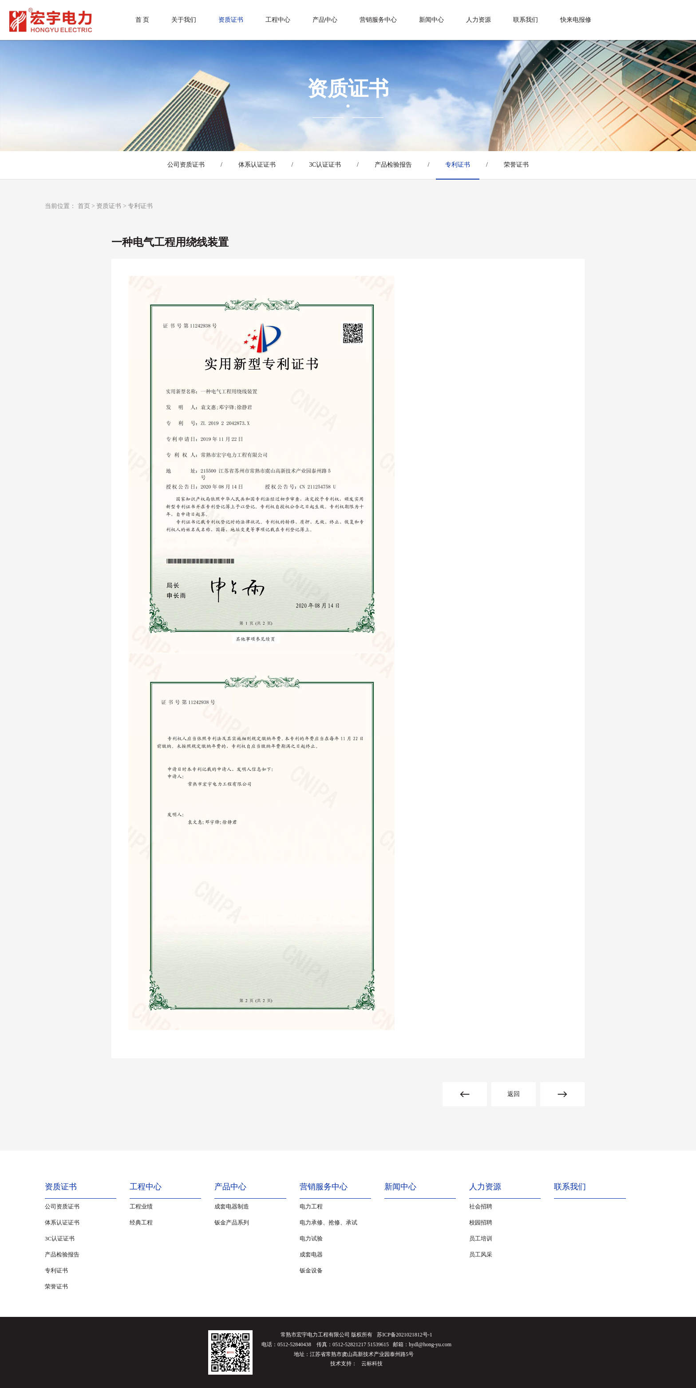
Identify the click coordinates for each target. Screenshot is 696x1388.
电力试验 (311, 1238)
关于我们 (183, 19)
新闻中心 (431, 19)
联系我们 (525, 19)
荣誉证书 (521, 164)
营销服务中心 (378, 19)
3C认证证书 (324, 164)
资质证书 (230, 19)
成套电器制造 (231, 1206)
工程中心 (277, 19)
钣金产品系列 (231, 1222)
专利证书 (460, 164)
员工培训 (480, 1238)
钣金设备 (311, 1270)
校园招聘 (480, 1222)
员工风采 (480, 1254)
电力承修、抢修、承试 (328, 1222)
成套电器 (311, 1254)
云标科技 (372, 1363)
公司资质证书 (181, 164)
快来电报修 (575, 19)
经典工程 (141, 1222)
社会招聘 (480, 1206)
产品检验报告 (394, 164)
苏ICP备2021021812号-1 (404, 1335)
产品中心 (324, 19)
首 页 (142, 19)
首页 (84, 206)
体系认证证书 (254, 164)
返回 (513, 1094)
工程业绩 (141, 1206)
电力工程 (311, 1206)
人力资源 (478, 19)
